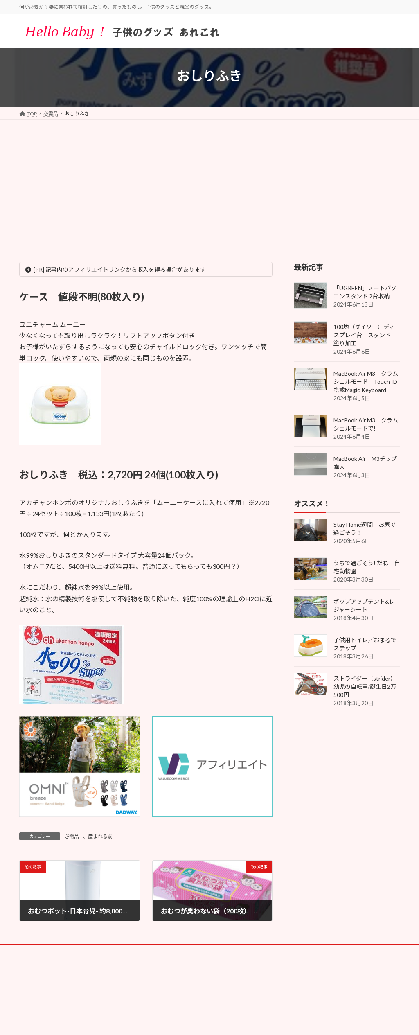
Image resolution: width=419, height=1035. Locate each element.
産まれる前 (100, 836)
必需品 (71, 836)
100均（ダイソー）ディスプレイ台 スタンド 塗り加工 (364, 335)
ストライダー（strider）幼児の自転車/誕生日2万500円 (364, 686)
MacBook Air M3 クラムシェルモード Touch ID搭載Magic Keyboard (365, 381)
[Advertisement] (209, 181)
